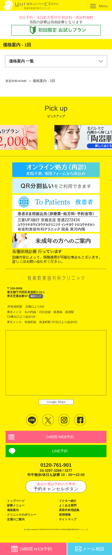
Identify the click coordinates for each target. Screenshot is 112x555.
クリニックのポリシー (25, 522)
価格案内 (14, 517)
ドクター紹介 (69, 506)
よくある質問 (69, 511)
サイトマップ (70, 528)
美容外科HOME (17, 83)
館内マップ (36, 298)
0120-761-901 (56, 468)
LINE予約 (60, 454)
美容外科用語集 (71, 517)
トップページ (18, 506)
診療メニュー (17, 511)
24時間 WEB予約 (60, 439)
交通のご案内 (17, 528)
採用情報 (66, 522)
